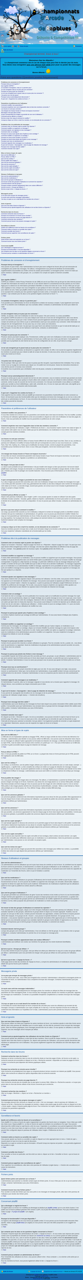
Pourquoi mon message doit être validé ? (13, 147)
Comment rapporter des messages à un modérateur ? (17, 143)
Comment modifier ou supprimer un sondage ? (15, 135)
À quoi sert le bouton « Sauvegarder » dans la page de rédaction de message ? (24, 145)
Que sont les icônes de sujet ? (10, 170)
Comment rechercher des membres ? (12, 219)
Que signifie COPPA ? (7, 86)
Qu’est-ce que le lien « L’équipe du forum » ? (14, 189)
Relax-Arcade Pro (38, 1278)
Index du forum (8, 1271)
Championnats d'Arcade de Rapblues (40, 1277)
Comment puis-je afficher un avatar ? (12, 116)
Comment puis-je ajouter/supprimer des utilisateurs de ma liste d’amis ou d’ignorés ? (26, 207)
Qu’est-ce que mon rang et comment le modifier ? (15, 118)
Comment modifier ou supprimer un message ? (15, 128)
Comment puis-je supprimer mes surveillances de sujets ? (18, 233)
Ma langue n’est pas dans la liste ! (11, 112)
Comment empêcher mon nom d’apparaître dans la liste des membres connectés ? (25, 107)
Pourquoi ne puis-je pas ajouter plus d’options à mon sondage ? (20, 134)
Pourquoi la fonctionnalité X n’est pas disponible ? (15, 249)
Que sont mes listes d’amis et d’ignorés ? (13, 205)
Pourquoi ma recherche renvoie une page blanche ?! (16, 217)
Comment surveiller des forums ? (11, 231)
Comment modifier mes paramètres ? (12, 105)
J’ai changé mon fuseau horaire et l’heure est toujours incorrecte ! (20, 111)
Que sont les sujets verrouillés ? (10, 168)
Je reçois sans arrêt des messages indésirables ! (15, 197)
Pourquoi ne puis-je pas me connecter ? (13, 91)
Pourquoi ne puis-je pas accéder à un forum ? (14, 137)
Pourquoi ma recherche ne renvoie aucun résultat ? (16, 215)
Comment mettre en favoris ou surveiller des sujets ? (16, 229)
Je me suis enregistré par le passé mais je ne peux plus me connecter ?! (22, 93)
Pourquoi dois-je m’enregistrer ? (10, 84)
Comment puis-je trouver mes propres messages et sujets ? (18, 221)
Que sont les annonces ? (8, 164)
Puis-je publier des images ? (9, 160)
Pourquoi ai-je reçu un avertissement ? (12, 141)
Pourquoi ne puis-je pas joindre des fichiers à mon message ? (19, 139)
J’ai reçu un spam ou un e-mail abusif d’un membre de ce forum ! (20, 199)
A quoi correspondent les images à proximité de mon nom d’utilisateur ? (22, 114)
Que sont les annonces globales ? (11, 162)
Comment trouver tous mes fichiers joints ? (13, 241)
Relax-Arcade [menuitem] (24, 46)
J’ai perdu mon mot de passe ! (10, 95)
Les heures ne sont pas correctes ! (11, 109)
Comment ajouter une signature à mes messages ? (16, 130)
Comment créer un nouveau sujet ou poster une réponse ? (18, 126)
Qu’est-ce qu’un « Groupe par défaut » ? (13, 187)
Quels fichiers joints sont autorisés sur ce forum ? (15, 239)
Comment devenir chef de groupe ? (11, 183)
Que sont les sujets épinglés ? (10, 166)
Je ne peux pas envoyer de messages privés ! (14, 195)
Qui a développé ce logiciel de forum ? (12, 247)
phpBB (3, 473)
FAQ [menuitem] (15, 46)
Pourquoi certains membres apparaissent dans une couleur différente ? (22, 185)
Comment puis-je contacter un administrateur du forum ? (17, 253)
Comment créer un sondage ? (10, 132)
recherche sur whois (43, 1236)
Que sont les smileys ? (8, 158)
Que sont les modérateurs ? (9, 178)
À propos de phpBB (18, 1212)
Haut (4, 275)
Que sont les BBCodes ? (8, 155)
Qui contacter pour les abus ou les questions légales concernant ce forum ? (23, 251)
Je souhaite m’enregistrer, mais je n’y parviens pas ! (16, 87)
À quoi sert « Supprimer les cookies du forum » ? (15, 99)
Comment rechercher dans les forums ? (12, 213)
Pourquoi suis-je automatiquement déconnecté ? (15, 97)
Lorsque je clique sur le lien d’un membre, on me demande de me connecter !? (26, 120)
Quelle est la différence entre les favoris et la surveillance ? (18, 227)
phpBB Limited (52, 1208)
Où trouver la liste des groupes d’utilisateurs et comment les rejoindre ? (22, 181)
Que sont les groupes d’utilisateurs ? (12, 180)
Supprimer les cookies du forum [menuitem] (53, 1271)
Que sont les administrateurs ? (10, 176)
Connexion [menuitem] (78, 46)
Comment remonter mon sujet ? (10, 148)
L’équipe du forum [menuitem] (35, 1271)
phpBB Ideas (20, 1223)
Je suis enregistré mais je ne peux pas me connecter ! (17, 89)
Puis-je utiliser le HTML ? (8, 157)
